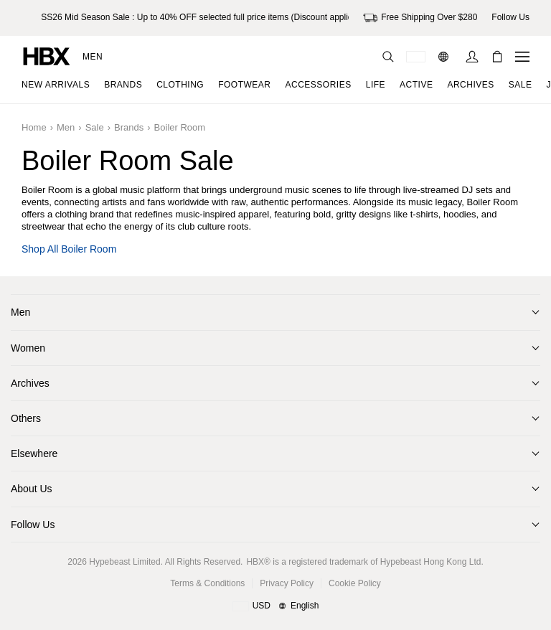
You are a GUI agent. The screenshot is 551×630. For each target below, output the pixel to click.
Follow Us (33, 524)
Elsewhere (34, 453)
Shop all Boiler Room (69, 249)
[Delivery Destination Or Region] (415, 57)
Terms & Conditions (207, 583)
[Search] (388, 57)
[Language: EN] (445, 57)
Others (26, 418)
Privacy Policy (287, 583)
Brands (128, 127)
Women (28, 348)
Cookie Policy (355, 583)
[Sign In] (472, 57)
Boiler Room (180, 127)
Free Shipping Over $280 (420, 18)
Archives (30, 383)
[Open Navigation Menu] (522, 57)
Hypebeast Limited (124, 562)
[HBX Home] (47, 55)
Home (34, 127)
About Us (31, 488)
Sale (94, 127)
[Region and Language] (275, 606)
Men (93, 56)
